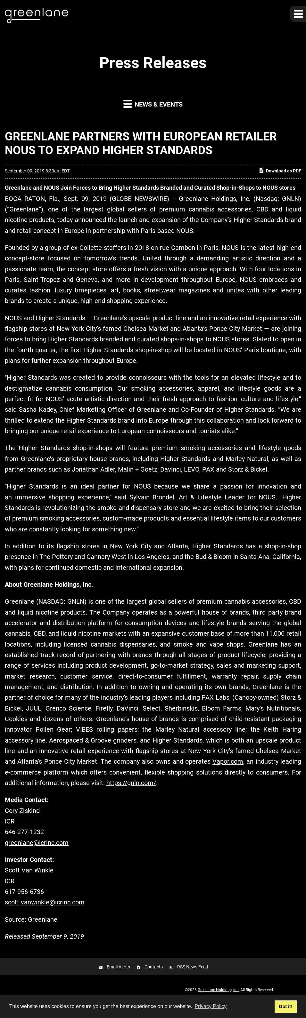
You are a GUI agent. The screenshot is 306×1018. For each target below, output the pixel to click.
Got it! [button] (285, 1006)
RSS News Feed (192, 966)
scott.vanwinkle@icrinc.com (45, 902)
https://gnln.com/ (131, 783)
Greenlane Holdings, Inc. (218, 990)
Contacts (154, 966)
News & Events (153, 103)
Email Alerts (118, 966)
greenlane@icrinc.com (37, 843)
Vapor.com (227, 761)
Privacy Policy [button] (210, 1006)
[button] (298, 14)
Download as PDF (280, 170)
